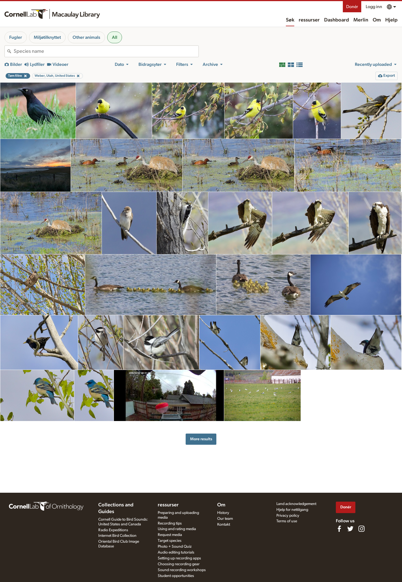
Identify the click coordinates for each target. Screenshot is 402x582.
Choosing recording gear (179, 564)
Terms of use (286, 521)
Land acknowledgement (296, 504)
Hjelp (391, 20)
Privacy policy (287, 516)
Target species (169, 541)
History (223, 513)
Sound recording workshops (182, 570)
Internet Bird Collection (117, 536)
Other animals (86, 37)
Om (377, 20)
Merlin (360, 20)
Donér (352, 6)
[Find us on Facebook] (339, 528)
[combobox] (106, 51)
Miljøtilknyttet (47, 37)
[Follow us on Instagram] (361, 528)
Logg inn (374, 6)
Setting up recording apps (179, 558)
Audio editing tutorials (176, 552)
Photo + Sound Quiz (175, 547)
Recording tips (170, 523)
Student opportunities (176, 576)
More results (201, 439)
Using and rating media (177, 529)
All (114, 37)
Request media (170, 535)
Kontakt (223, 524)
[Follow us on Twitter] (350, 528)
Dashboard (336, 20)
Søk (290, 20)
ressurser (309, 20)
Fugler (15, 37)
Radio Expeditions (113, 530)
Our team (225, 519)
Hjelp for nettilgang (292, 510)
